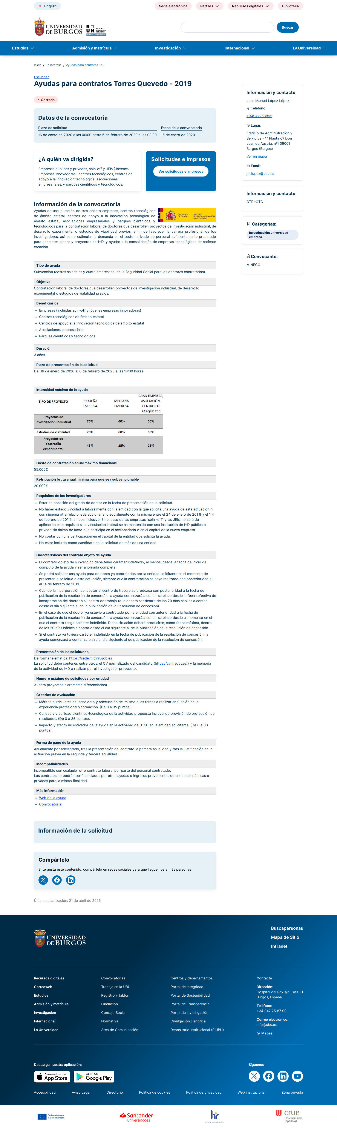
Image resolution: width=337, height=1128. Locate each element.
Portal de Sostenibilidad (190, 995)
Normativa (109, 1021)
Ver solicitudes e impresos (180, 171)
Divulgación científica (188, 1021)
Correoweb (43, 987)
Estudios (20, 48)
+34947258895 (259, 116)
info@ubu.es (267, 1024)
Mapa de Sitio (285, 937)
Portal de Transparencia (190, 1004)
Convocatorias (113, 978)
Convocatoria (50, 804)
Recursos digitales (49, 978)
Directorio (115, 1092)
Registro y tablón (115, 995)
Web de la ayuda (52, 798)
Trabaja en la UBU (115, 987)
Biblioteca (290, 6)
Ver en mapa (257, 156)
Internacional (237, 48)
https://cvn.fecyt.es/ (171, 663)
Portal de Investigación (189, 1012)
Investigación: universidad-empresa (269, 235)
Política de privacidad (204, 1092)
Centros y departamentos (192, 978)
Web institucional (251, 1092)
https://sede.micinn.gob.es (90, 658)
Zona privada (292, 1092)
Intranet (279, 946)
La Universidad (307, 48)
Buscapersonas (287, 928)
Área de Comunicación (119, 1030)
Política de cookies (154, 1092)
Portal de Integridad (187, 987)
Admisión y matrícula (92, 48)
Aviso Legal (81, 1092)
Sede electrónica (173, 6)
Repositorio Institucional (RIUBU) (197, 1030)
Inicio (37, 65)
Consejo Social (113, 1012)
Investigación (168, 48)
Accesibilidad (45, 1092)
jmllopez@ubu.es (260, 173)
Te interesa (53, 65)
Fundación (109, 1004)
